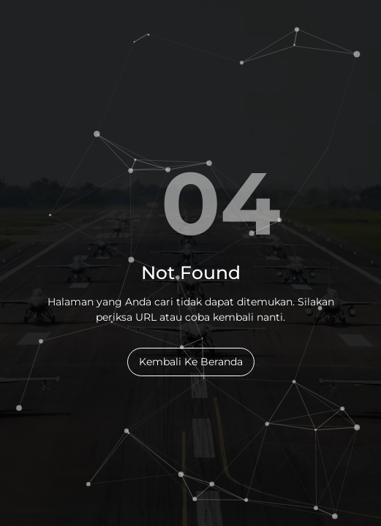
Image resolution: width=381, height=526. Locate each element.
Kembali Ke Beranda (191, 361)
